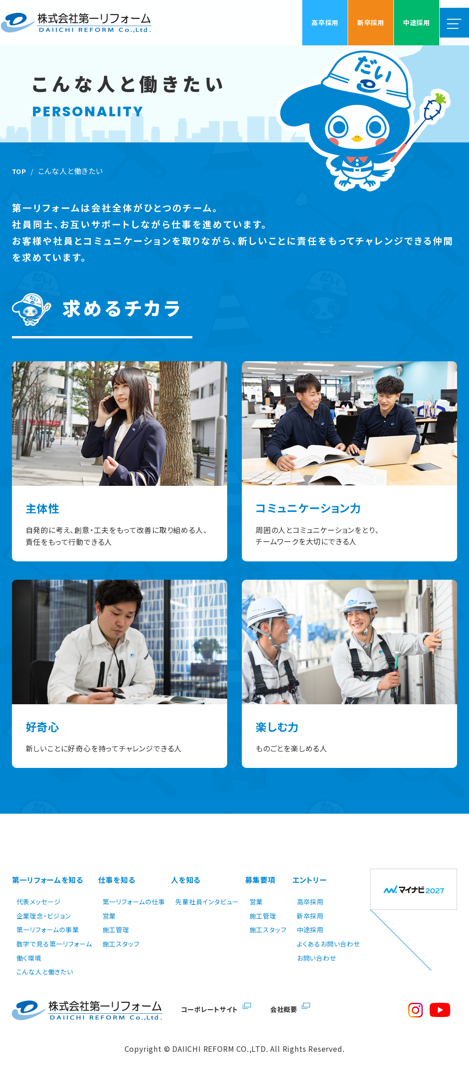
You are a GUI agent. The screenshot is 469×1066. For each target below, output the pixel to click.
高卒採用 (310, 890)
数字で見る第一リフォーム (54, 932)
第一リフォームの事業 (47, 918)
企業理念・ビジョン (43, 904)
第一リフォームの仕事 (134, 890)
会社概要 (292, 997)
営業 (109, 904)
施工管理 (116, 918)
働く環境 (29, 946)
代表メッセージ (38, 890)
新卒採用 (310, 904)
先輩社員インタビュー (207, 890)
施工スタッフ (121, 932)
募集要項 (260, 873)
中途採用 (310, 918)
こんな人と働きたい (44, 960)
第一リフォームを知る (48, 873)
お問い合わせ (316, 946)
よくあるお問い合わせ (328, 932)
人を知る (186, 873)
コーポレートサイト (213, 997)
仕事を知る (117, 873)
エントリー (309, 873)
